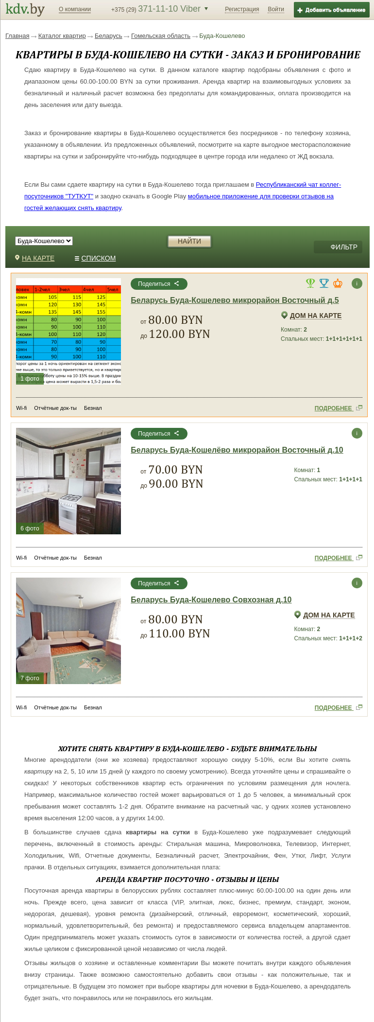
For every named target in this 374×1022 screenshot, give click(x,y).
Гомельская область (160, 35)
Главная (17, 35)
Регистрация (242, 9)
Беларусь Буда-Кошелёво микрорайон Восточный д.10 (237, 450)
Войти (276, 9)
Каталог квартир (62, 35)
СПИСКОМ (95, 258)
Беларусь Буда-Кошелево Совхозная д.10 (211, 600)
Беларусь (108, 35)
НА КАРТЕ (34, 258)
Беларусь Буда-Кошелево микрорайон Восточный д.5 (235, 300)
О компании (75, 9)
